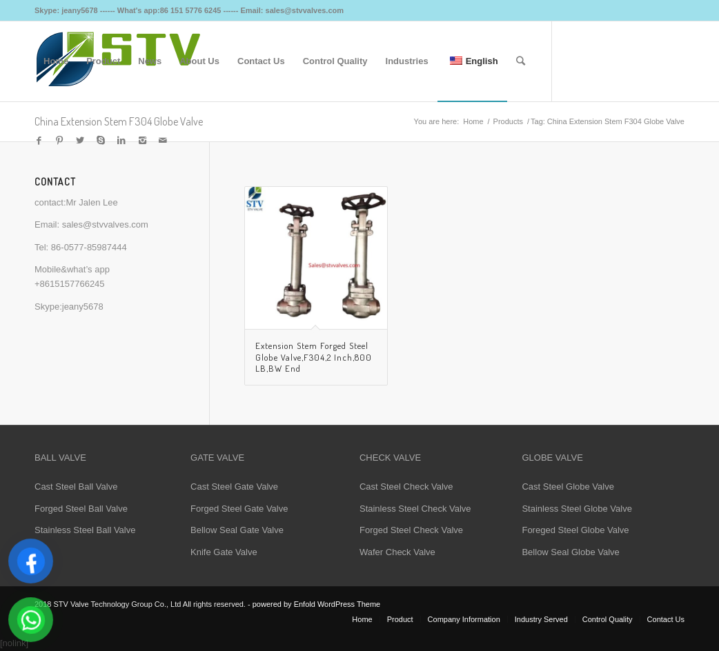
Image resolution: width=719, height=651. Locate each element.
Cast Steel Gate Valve (234, 486)
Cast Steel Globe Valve (567, 486)
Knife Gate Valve (223, 552)
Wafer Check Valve (397, 552)
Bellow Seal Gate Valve (237, 530)
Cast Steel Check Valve (406, 486)
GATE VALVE (217, 457)
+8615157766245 (70, 284)
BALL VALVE (60, 457)
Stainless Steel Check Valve (415, 508)
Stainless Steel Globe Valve (576, 508)
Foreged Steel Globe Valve (575, 530)
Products (508, 121)
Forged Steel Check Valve (411, 530)
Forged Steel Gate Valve (239, 508)
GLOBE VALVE (552, 457)
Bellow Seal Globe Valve (570, 552)
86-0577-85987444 (89, 247)
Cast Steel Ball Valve (76, 486)
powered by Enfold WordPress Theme (316, 604)
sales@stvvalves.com (105, 224)
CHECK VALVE (390, 457)
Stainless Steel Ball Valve (85, 530)
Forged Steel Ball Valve (81, 508)
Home (473, 121)
